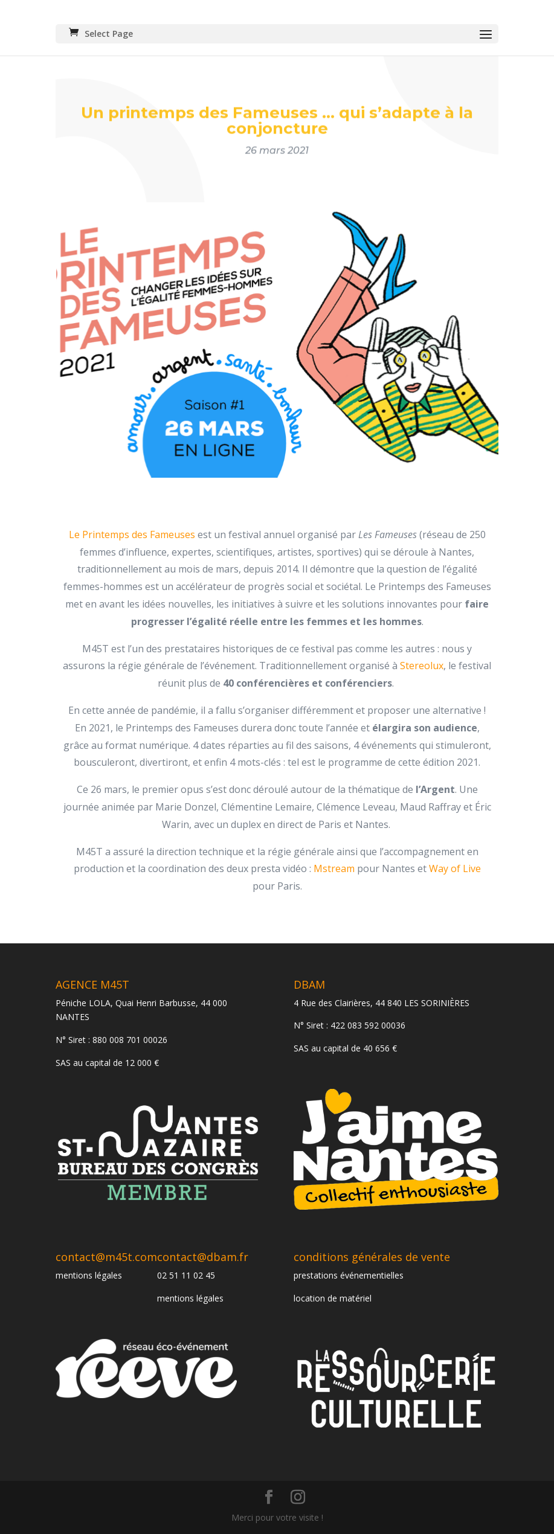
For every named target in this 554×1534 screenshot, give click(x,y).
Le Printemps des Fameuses (132, 534)
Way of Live (455, 868)
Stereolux (421, 665)
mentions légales (89, 1275)
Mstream (334, 868)
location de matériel (333, 1298)
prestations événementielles (349, 1275)
